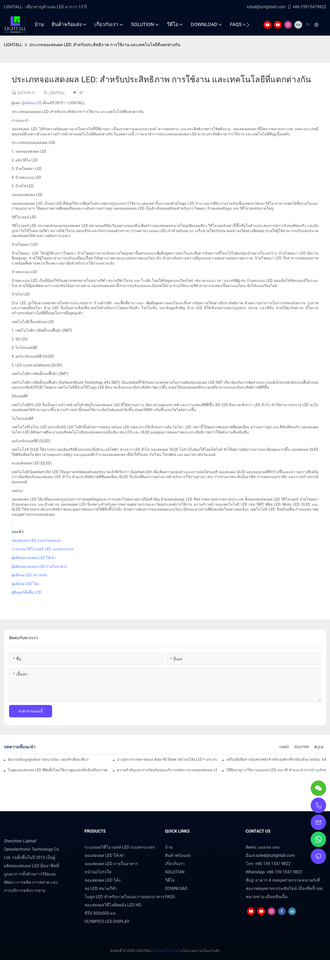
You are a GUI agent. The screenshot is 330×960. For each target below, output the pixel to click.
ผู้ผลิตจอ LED (32, 103)
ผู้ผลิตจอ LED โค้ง (25, 584)
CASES (284, 747)
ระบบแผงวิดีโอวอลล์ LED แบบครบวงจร (43, 549)
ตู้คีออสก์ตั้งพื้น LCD (26, 592)
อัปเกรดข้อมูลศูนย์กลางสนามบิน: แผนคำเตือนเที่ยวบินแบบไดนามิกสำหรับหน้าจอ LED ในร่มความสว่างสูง (48, 759)
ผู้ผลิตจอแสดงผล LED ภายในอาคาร (39, 566)
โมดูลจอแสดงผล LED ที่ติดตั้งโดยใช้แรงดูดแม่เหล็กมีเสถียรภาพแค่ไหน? (58, 770)
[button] (247, 24)
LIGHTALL (13, 44)
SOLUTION (301, 747)
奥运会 (319, 747)
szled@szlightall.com (265, 6)
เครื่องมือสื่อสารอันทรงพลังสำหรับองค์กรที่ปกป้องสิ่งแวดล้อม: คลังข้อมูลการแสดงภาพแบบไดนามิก (276, 759)
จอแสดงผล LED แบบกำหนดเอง (36, 540)
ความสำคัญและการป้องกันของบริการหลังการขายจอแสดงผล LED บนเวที (167, 770)
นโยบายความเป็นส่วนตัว (199, 951)
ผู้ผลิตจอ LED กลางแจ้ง (29, 575)
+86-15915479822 (306, 6)
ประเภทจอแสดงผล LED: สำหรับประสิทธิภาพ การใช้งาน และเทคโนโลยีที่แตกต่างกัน (104, 44)
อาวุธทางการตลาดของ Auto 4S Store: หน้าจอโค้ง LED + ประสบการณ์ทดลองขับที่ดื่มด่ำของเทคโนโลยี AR (167, 759)
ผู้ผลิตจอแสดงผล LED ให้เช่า (34, 558)
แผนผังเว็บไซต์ (166, 951)
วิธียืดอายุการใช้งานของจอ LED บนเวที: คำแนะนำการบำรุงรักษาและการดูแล (276, 770)
